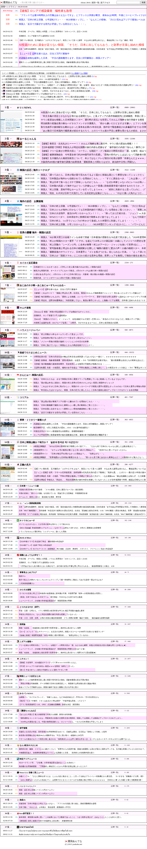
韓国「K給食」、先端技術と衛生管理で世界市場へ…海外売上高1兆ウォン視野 (50, 628)
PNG (16, 15)
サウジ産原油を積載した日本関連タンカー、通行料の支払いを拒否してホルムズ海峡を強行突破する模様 (92, 120)
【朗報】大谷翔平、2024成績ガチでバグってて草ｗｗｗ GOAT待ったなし (48, 663)
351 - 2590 (129, 442)
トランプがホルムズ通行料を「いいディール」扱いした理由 (42, 532)
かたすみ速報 (25, 590)
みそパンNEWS (26, 693)
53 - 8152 (128, 555)
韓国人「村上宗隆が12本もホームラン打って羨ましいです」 (59, 334)
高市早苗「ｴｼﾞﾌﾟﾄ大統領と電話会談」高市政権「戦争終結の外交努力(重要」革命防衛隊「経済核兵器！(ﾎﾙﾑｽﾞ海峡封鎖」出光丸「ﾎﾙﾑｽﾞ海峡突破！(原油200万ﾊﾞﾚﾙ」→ (82, 515)
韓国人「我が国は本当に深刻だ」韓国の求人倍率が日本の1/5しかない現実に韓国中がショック (74, 383)
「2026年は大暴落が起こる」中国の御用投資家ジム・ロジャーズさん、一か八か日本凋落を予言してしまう (61, 722)
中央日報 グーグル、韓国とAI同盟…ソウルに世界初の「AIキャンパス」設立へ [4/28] (53, 31)
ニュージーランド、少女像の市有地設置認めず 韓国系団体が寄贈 (45, 601)
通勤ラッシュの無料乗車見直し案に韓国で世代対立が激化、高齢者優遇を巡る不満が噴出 (54, 62)
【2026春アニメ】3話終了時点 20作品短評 (35, 545)
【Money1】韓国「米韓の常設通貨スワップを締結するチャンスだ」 (62, 312)
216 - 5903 (128, 486)
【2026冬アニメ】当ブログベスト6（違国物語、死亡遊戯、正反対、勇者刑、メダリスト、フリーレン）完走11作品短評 (66, 549)
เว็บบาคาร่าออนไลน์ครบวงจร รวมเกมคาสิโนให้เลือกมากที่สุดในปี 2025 (45, 831)
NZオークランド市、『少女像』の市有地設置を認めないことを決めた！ (47, 763)
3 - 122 (127, 710)
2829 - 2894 (129, 201)
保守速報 (23, 728)
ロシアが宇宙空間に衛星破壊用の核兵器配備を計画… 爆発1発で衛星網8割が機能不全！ (71, 435)
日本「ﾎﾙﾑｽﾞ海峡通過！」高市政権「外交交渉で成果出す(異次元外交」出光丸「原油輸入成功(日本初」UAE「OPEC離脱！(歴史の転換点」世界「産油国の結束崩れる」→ (82, 512)
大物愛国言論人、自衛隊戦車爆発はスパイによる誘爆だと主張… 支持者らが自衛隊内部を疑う (56, 753)
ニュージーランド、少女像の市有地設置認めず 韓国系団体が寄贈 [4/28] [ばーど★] (52, 649)
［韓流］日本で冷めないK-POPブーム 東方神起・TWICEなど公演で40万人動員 (50, 597)
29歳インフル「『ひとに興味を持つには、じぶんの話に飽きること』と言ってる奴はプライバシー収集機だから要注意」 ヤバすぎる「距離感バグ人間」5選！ (82, 776)
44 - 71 (127, 572)
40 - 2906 (128, 589)
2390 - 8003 (129, 232)
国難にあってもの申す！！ (31, 555)
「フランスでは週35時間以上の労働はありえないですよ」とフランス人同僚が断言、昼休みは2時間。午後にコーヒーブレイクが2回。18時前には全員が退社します (82, 17)
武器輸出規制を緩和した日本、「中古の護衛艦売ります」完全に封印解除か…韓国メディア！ (65, 58)
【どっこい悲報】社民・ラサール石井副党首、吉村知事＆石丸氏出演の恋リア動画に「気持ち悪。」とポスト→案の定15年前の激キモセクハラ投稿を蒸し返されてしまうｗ (90, 473)
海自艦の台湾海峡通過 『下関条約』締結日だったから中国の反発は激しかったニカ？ (53, 766)
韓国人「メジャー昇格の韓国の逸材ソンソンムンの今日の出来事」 (62, 341)
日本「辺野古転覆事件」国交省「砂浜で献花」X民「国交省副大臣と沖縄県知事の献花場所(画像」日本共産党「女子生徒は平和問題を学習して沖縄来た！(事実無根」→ (82, 50)
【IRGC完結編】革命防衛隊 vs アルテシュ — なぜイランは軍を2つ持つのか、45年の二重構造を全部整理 (60, 528)
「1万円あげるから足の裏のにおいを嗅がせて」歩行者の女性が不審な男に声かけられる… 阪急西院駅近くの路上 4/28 (66, 67)
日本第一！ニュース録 (29, 486)
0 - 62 (126, 799)
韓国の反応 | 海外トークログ (35, 170)
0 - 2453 (127, 728)
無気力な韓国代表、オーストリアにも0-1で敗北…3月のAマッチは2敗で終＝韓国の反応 (71, 271)
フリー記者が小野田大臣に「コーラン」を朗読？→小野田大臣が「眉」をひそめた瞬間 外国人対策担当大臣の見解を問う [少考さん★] (72, 645)
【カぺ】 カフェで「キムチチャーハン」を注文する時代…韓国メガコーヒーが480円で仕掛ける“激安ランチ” (61, 632)
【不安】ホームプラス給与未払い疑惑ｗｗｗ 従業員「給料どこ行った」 (47, 666)
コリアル (24, 397)
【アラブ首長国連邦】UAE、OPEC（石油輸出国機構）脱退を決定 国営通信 (49, 704)
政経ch (22, 800)
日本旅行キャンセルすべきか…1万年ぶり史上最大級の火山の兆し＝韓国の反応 (67, 267)
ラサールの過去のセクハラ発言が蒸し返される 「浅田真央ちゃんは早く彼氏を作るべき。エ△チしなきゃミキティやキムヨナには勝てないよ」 (75, 739)
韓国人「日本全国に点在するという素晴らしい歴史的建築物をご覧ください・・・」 (70, 409)
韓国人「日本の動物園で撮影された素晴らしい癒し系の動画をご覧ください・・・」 (70, 405)
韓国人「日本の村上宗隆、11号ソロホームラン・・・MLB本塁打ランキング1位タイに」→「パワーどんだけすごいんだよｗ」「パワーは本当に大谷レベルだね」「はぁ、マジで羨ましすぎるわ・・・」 (93, 225)
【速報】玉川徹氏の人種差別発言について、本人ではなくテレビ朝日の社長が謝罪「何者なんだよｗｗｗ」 (93, 158)
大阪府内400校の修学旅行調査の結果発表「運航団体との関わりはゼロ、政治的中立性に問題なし (88, 162)
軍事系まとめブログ (28, 572)
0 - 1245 (127, 745)
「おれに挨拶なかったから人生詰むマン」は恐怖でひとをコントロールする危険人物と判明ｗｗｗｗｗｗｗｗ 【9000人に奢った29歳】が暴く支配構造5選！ (81, 780)
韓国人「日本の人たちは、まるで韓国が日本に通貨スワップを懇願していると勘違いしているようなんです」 (80, 379)
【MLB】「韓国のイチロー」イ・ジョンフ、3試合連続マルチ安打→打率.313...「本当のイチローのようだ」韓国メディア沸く (87, 319)
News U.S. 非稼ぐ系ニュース (32, 772)
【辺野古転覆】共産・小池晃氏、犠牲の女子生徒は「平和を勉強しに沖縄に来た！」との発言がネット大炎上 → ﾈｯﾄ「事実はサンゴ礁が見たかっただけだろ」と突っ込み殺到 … (90, 369)
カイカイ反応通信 (28, 263)
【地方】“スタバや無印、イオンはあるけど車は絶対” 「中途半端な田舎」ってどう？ (52, 701)
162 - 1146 (128, 520)
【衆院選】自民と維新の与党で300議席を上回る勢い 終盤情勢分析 (45, 821)
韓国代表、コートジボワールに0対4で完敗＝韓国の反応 (57, 278)
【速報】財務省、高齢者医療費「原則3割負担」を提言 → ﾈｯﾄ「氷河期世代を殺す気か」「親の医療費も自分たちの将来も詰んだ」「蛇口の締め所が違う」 (89, 361)
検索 (144, 2)
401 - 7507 (129, 397)
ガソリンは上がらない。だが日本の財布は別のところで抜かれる (44, 524)
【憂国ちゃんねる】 (28, 711)
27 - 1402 (128, 641)
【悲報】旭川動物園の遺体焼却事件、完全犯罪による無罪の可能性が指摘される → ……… (72, 364)
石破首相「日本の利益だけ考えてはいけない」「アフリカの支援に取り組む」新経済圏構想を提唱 (57, 804)
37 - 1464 (128, 607)
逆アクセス (105, 2)
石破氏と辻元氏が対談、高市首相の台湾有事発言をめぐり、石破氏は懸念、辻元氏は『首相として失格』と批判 (63, 732)
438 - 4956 (129, 375)
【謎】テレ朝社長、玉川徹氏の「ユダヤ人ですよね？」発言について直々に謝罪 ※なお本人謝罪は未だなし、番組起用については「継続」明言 (76, 40)
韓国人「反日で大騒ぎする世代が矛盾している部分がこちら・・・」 (53, 24)
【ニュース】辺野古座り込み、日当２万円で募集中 (44, 53)
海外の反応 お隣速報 (31, 201)
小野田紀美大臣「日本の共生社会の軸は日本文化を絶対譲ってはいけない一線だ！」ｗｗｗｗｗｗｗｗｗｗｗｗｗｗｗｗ (85, 357)
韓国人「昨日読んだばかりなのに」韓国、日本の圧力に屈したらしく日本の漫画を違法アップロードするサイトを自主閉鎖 (86, 390)
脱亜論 (22, 624)
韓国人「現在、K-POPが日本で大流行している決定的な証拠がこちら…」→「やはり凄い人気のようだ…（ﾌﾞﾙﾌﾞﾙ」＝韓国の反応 (92, 194)
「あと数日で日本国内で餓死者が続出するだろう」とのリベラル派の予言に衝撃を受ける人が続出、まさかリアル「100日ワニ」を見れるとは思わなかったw (93, 132)
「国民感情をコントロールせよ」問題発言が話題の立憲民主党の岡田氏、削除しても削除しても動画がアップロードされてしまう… (71, 718)
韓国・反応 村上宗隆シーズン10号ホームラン (36, 794)
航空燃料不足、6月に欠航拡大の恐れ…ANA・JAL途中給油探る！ (62, 427)
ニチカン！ (24, 659)
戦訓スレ (22, 576)
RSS (88, 2)
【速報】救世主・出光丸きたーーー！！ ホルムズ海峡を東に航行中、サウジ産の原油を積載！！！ (89, 143)
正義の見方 (25, 465)
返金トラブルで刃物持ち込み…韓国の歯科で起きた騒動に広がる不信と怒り (49, 687)
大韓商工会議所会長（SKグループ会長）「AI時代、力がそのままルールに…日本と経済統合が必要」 (77, 323)
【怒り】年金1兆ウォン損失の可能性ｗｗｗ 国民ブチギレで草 (43, 670)
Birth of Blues (25, 538)
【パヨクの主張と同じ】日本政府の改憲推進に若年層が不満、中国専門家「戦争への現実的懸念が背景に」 (61, 593)
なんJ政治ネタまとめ (29, 745)
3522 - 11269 (130, 170)
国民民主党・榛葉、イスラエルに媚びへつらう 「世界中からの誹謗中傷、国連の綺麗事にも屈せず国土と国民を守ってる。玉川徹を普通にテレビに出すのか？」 (82, 749)
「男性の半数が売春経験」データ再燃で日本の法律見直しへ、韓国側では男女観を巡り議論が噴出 (57, 684)
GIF (16, 649)
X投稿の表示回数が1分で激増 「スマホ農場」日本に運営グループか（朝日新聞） (51, 490)
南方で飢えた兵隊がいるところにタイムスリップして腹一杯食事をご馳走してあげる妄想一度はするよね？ (61, 580)
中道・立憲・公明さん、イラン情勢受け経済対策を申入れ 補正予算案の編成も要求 (51, 611)
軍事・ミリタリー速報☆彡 (33, 420)
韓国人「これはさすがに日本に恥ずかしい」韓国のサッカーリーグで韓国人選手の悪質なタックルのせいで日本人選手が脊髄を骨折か (90, 387)
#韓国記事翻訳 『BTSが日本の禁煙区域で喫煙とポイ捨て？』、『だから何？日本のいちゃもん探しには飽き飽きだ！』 (85, 446)
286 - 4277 (129, 464)
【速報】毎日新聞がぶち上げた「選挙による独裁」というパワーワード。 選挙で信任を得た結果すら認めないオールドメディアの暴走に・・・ (90, 298)
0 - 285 (127, 772)
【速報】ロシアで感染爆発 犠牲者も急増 (45, 10)
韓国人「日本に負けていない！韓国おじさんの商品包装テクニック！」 (64, 345)
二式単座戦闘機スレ (27, 583)
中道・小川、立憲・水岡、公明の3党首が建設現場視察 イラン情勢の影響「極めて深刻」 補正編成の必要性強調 (64, 618)
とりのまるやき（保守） (30, 607)
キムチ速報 (25, 308)
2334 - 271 (129, 262)
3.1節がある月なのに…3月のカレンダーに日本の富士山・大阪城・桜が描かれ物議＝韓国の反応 (74, 274)
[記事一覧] (114, 107)
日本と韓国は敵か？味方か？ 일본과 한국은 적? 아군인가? (49, 442)
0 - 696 (127, 759)
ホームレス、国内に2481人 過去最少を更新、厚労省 (40, 497)
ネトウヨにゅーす (27, 520)
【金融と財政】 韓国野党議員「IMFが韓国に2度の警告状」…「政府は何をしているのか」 (54, 635)
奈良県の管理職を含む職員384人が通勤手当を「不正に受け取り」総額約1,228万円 (51, 735)
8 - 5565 (127, 693)
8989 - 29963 (130, 107)
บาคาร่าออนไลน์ (26, 827)
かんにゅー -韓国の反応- (32, 375)
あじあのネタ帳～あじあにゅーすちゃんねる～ (43, 285)
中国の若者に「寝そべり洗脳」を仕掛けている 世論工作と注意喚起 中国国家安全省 (53, 493)
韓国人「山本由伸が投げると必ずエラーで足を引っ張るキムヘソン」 (63, 338)
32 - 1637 (128, 624)
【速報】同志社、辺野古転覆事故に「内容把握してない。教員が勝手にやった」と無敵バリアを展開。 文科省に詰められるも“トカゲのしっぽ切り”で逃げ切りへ (89, 301)
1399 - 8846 (129, 285)
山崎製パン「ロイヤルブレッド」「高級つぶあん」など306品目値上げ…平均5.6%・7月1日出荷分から (59, 697)
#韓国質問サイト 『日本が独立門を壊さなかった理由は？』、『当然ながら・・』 (69, 454)
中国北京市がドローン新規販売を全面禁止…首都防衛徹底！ (59, 431)
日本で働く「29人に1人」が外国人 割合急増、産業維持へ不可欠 (45, 807)
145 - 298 (128, 537)
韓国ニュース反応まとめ (30, 676)
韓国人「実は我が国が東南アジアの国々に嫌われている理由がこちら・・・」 (67, 401)
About (83, 2)
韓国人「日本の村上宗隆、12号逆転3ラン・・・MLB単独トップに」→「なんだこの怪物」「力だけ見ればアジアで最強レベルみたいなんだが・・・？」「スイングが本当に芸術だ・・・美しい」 (82, 21)
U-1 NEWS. (25, 107)
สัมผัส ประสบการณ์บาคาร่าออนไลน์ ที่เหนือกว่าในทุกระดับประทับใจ (44, 834)
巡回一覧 (95, 2)
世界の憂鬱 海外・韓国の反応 (35, 232)
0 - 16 (126, 827)
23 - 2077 (128, 659)
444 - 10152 (129, 352)
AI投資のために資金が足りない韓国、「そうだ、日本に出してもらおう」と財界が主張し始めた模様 (81, 44)
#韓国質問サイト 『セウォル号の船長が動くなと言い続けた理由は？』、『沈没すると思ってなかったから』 (81, 450)
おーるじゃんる (28, 139)
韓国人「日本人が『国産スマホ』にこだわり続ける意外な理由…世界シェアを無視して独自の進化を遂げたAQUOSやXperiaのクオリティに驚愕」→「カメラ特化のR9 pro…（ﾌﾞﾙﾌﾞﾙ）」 (93, 257)
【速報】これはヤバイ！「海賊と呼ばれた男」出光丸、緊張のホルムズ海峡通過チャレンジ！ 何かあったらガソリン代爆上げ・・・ (90, 293)
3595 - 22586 (130, 138)
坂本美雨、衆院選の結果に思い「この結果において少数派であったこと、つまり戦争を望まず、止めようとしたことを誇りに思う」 (71, 817)
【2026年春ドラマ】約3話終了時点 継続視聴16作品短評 (41, 541)
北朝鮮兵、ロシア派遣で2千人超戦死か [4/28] (36, 36)
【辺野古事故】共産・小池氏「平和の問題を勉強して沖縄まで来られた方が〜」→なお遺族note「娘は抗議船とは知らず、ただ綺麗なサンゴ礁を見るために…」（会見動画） (89, 477)
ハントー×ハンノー (28, 786)
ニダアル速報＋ (26, 641)
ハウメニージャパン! (30, 330)
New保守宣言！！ (26, 813)
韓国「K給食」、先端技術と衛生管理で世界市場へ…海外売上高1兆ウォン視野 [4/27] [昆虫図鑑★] (57, 653)
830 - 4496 (129, 307)
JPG (16, 11)
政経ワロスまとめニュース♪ (33, 352)
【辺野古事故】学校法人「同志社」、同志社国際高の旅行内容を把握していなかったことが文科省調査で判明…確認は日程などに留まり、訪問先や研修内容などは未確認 (90, 481)
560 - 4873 (129, 330)
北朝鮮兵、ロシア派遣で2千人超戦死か (50, 315)
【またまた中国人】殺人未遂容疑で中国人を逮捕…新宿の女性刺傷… (46, 714)
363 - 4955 (129, 419)
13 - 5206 (128, 676)
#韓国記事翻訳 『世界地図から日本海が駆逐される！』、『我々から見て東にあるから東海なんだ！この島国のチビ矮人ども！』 (89, 457)
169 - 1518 (128, 503)
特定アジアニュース (28, 759)
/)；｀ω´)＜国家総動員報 (30, 503)
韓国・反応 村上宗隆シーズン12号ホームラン (36, 790)
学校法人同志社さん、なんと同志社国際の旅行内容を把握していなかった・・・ (50, 614)
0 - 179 (127, 786)
